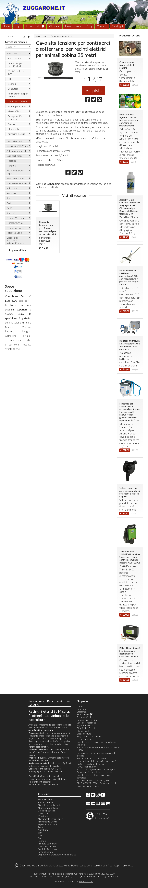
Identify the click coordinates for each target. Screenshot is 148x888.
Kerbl (55, 187)
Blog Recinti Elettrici (86, 728)
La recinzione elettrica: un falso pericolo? (96, 761)
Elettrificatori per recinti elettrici (44, 776)
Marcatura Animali (15, 222)
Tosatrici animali (14, 140)
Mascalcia (11, 160)
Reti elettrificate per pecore (18, 95)
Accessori (12, 124)
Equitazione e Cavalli (17, 183)
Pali (9, 78)
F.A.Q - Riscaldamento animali (91, 763)
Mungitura (11, 165)
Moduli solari (14, 128)
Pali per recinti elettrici (39, 781)
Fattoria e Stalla (14, 232)
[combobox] (18, 46)
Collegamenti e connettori (15, 117)
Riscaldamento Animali (17, 145)
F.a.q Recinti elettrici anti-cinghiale (93, 780)
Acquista (94, 90)
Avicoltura (11, 193)
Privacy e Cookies (85, 717)
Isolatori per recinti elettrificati (43, 784)
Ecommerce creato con (74, 881)
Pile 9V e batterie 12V (16, 72)
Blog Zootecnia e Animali (89, 736)
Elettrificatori (14, 58)
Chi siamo (54, 26)
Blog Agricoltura (84, 730)
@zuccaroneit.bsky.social (49, 771)
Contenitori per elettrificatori (15, 64)
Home (6, 26)
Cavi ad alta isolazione (62, 36)
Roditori (10, 213)
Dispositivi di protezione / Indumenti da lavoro (16, 240)
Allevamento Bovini (16, 178)
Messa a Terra (15, 111)
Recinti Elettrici (42, 36)
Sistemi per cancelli (17, 106)
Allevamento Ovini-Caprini (16, 172)
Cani (9, 203)
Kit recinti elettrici (16, 133)
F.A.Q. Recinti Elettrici (87, 766)
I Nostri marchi (73, 26)
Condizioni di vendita (87, 719)
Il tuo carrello (35, 26)
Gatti (9, 208)
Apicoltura (12, 188)
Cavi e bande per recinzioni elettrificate (47, 778)
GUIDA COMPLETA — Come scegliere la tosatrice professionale (97, 784)
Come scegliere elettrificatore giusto (94, 772)
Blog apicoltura (84, 733)
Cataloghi (117, 26)
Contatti (102, 26)
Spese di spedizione (86, 722)
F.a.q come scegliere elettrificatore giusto (97, 769)
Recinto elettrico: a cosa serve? (92, 758)
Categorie (81, 708)
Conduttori (13, 88)
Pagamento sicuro (85, 725)
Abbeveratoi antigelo (17, 150)
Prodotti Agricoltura (16, 227)
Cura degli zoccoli (15, 155)
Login (18, 26)
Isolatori (12, 83)
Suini (9, 198)
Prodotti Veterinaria (16, 217)
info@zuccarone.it (109, 876)
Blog (89, 26)
